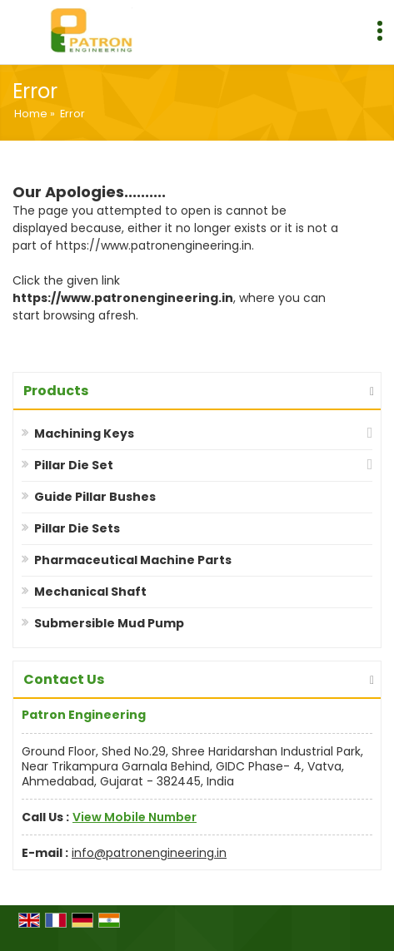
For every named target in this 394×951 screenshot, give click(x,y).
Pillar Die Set (73, 465)
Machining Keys (84, 433)
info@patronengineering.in (149, 853)
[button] (134, 817)
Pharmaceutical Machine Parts (133, 560)
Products (55, 390)
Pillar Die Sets (77, 528)
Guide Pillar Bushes (95, 496)
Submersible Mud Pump (109, 623)
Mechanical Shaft (90, 591)
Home (30, 113)
